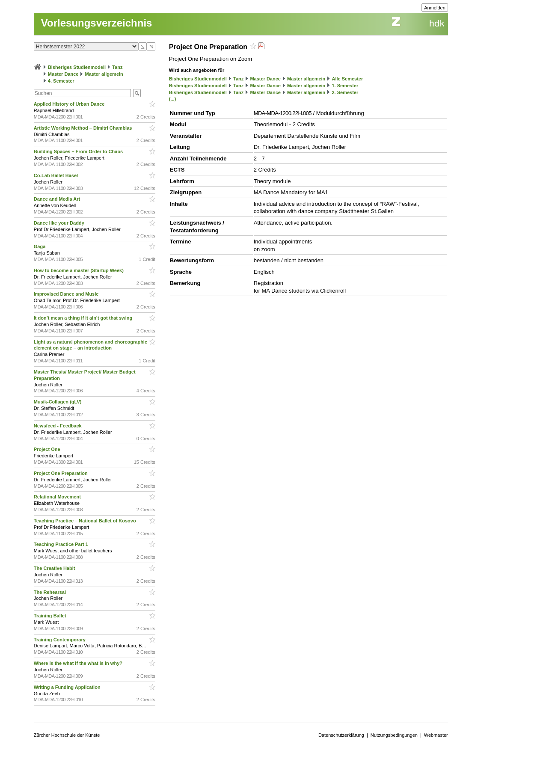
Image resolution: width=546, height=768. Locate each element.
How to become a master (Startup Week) (79, 270)
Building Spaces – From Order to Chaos (79, 151)
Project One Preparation (61, 473)
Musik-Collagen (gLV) (58, 401)
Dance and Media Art (57, 199)
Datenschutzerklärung (341, 735)
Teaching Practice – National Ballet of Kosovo (85, 520)
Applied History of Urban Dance (70, 104)
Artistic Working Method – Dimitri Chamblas (84, 127)
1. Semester (345, 85)
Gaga (40, 246)
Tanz (117, 67)
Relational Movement (58, 496)
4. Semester (61, 80)
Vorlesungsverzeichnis (96, 23)
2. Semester (345, 92)
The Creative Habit (55, 568)
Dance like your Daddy (60, 222)
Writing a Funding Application (68, 687)
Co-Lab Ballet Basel (56, 175)
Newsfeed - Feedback (58, 425)
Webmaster (436, 735)
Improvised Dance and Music (67, 294)
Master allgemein (104, 74)
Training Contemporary (60, 639)
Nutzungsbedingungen (394, 735)
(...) (172, 98)
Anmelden (434, 7)
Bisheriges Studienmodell (77, 67)
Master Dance (63, 74)
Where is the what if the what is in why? (79, 663)
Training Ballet (51, 615)
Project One (48, 449)
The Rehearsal (50, 592)
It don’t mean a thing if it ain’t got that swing (84, 317)
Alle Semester (347, 78)
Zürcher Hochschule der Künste (67, 735)
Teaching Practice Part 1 (61, 544)
